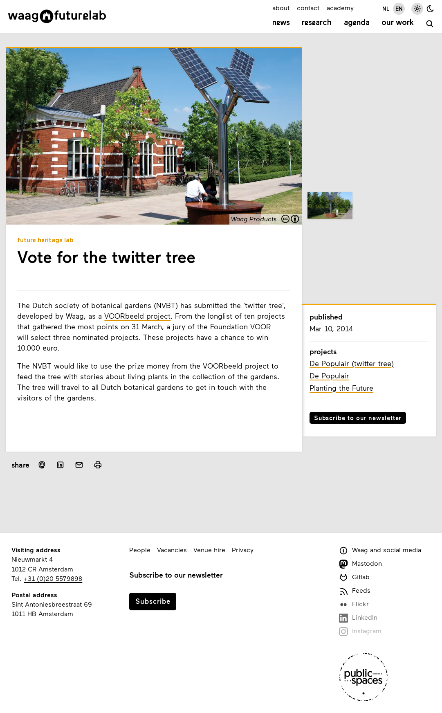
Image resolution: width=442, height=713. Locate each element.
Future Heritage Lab (45, 240)
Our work (397, 23)
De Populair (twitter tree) (352, 363)
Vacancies (172, 549)
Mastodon (360, 564)
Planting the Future (341, 387)
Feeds (354, 591)
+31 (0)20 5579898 (53, 578)
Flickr (354, 604)
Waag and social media (380, 550)
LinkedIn (358, 618)
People (139, 549)
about (280, 7)
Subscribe (153, 601)
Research (317, 23)
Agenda (357, 23)
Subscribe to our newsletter (358, 417)
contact (308, 7)
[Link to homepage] (57, 16)
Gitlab (354, 577)
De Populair (329, 375)
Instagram (360, 631)
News (281, 23)
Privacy (243, 549)
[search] (430, 24)
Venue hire (209, 549)
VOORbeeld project (137, 315)
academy (340, 7)
